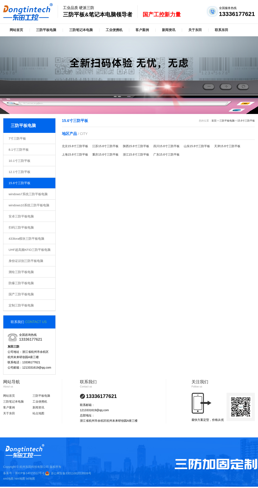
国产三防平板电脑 (21, 294)
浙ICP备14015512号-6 (29, 473)
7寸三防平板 (17, 138)
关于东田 (195, 30)
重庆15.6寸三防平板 (105, 154)
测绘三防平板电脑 (21, 272)
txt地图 (30, 478)
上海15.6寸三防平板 (75, 154)
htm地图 (19, 478)
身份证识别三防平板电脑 (26, 261)
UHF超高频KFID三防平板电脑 (30, 249)
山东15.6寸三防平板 (197, 146)
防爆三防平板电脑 (21, 283)
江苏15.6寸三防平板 (105, 146)
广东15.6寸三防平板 (166, 154)
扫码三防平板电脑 (21, 227)
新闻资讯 (168, 30)
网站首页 (16, 30)
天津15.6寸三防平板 (227, 146)
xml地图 (8, 478)
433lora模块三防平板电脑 (26, 238)
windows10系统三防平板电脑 (29, 205)
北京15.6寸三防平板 (75, 146)
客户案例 (142, 30)
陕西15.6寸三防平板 (136, 146)
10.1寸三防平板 (19, 160)
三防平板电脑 (46, 30)
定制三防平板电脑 (21, 305)
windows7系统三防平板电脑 (28, 194)
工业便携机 (114, 30)
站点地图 (38, 413)
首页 (213, 120)
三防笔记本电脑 (81, 30)
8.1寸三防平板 (19, 149)
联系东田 (221, 30)
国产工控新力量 (162, 14)
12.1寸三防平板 (19, 172)
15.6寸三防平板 (19, 183)
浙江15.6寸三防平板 (136, 154)
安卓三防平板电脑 (21, 216)
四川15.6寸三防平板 (166, 146)
